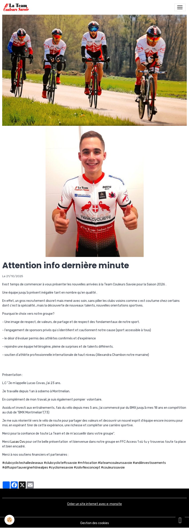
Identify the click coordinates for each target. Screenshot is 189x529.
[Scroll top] (180, 520)
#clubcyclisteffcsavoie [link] (60, 463)
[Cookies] (9, 520)
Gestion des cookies (94, 523)
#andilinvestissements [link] (149, 463)
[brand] (17, 7)
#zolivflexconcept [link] (87, 467)
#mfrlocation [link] (87, 463)
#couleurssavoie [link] (113, 467)
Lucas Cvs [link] (17, 442)
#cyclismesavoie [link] (61, 467)
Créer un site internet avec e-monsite (94, 504)
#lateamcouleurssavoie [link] (115, 463)
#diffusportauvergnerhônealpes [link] (25, 467)
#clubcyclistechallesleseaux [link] (22, 463)
